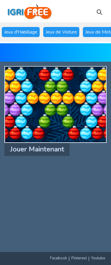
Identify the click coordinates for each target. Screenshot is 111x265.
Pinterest (79, 258)
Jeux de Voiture (61, 32)
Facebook (58, 258)
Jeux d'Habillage (20, 32)
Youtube (98, 258)
